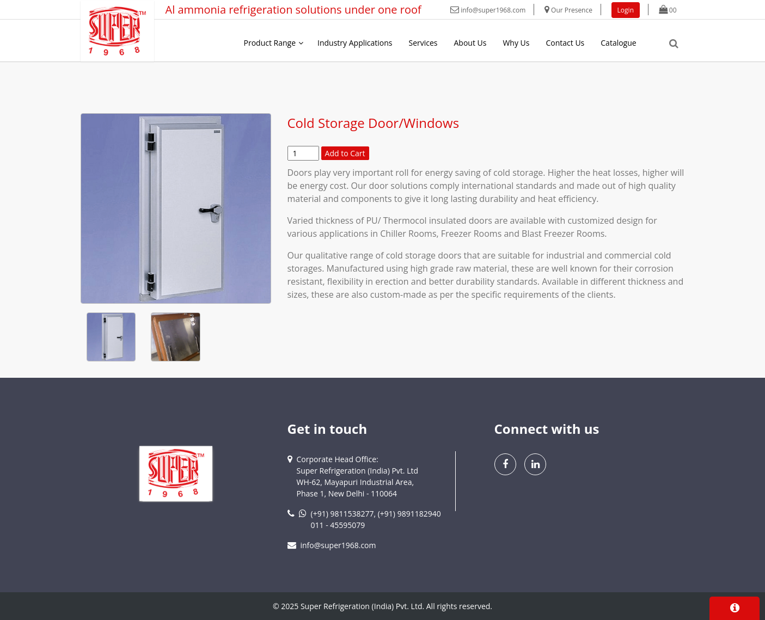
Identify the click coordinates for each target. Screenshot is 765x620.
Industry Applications (354, 43)
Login (625, 10)
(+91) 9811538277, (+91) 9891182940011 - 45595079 (376, 519)
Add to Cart (345, 153)
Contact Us (565, 43)
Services (422, 43)
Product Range (270, 43)
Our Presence (568, 10)
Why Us (516, 43)
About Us (470, 43)
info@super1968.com (487, 10)
